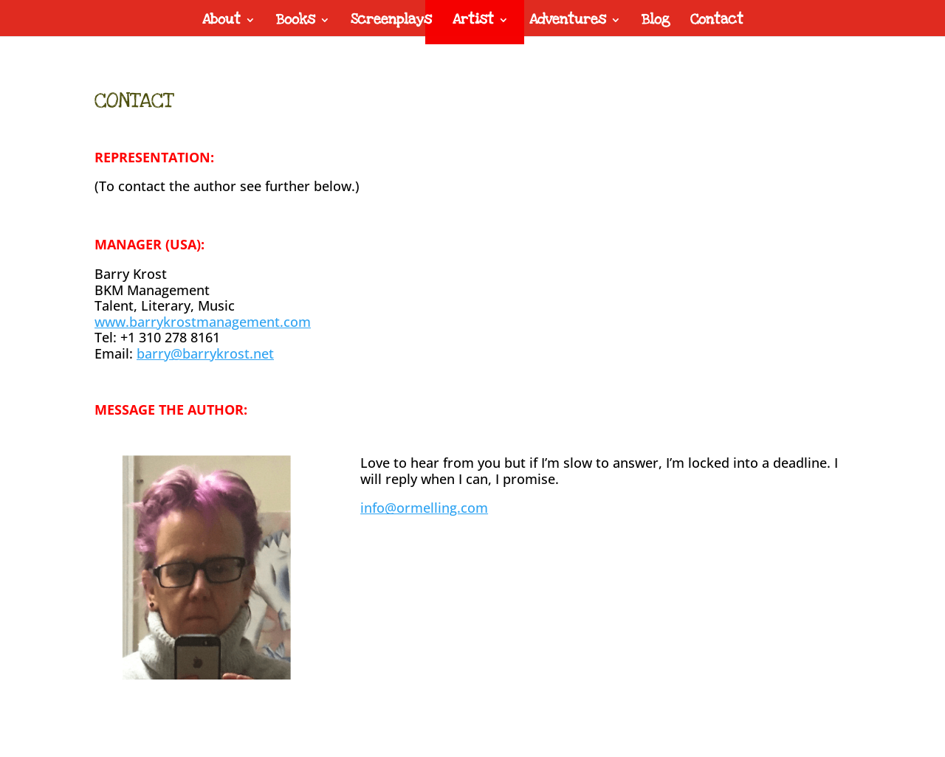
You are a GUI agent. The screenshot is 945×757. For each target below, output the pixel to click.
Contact (716, 22)
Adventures (567, 22)
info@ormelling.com (424, 507)
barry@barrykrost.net (205, 353)
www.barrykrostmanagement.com (202, 322)
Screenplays (391, 22)
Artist (473, 22)
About (221, 22)
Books (295, 22)
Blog (656, 22)
